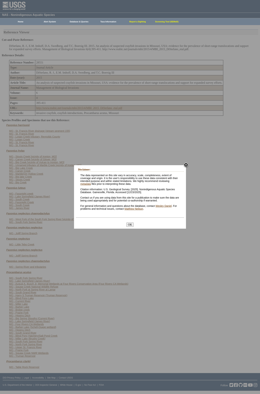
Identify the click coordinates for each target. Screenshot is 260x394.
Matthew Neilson (133, 208)
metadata (85, 183)
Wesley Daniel (163, 205)
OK (130, 224)
